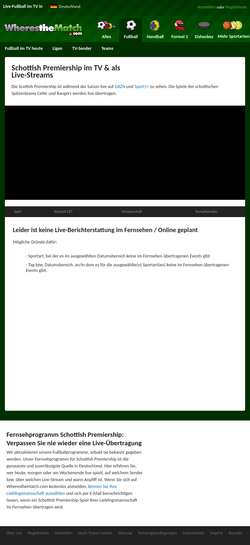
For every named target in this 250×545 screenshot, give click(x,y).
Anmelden (207, 7)
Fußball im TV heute (24, 48)
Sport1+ (141, 86)
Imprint (216, 532)
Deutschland (69, 6)
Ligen (57, 48)
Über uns (14, 532)
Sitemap (125, 532)
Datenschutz (193, 532)
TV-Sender (82, 48)
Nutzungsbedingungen (157, 532)
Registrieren (236, 7)
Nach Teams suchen (95, 532)
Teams (107, 48)
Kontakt (235, 532)
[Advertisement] (125, 153)
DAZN (120, 86)
